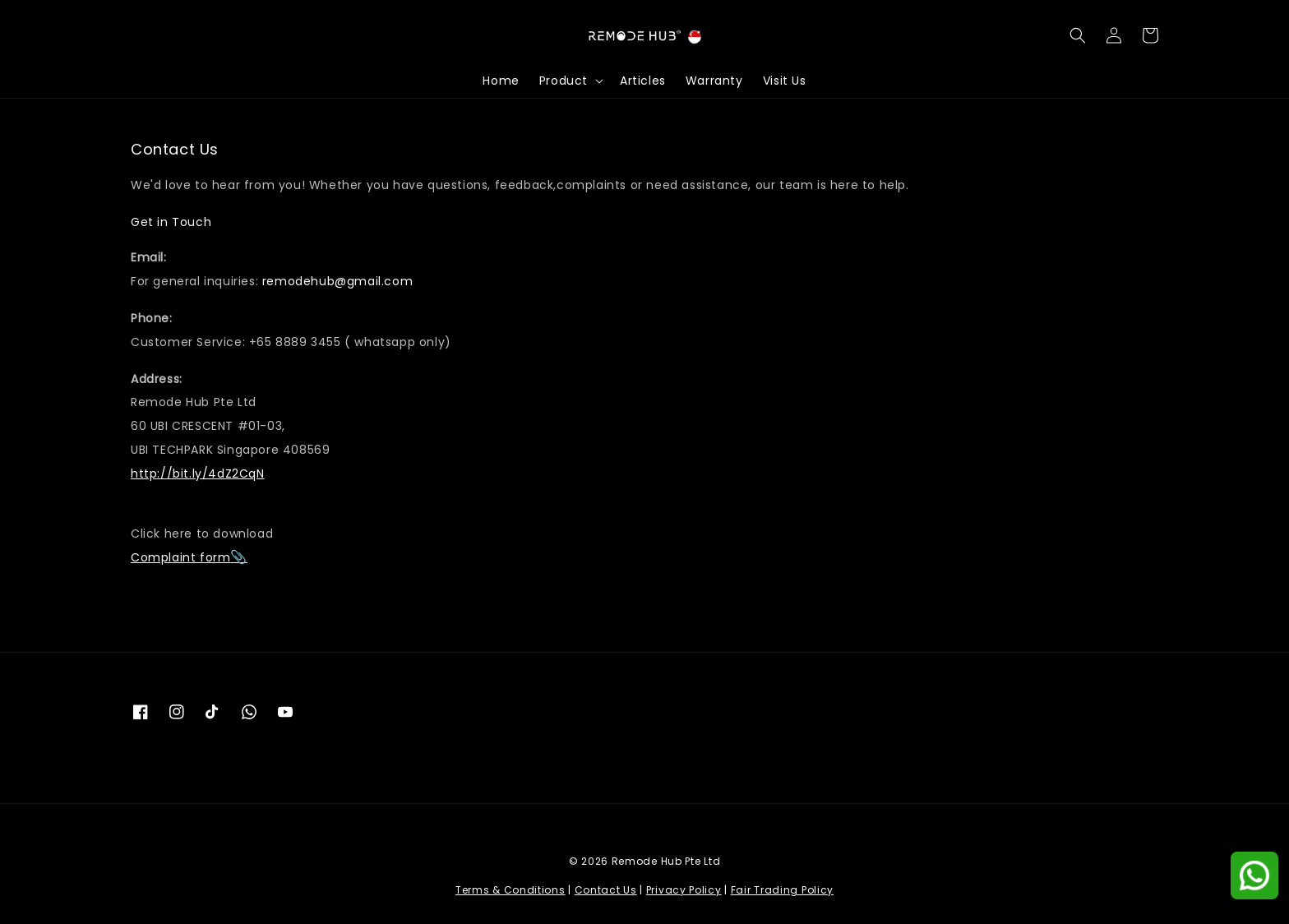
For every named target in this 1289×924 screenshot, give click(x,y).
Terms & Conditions (510, 890)
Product (563, 80)
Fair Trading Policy (782, 890)
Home (501, 80)
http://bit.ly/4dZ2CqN (198, 473)
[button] (1078, 35)
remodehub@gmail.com (337, 281)
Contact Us (606, 890)
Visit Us (784, 80)
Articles (643, 80)
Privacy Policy (684, 890)
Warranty (714, 80)
